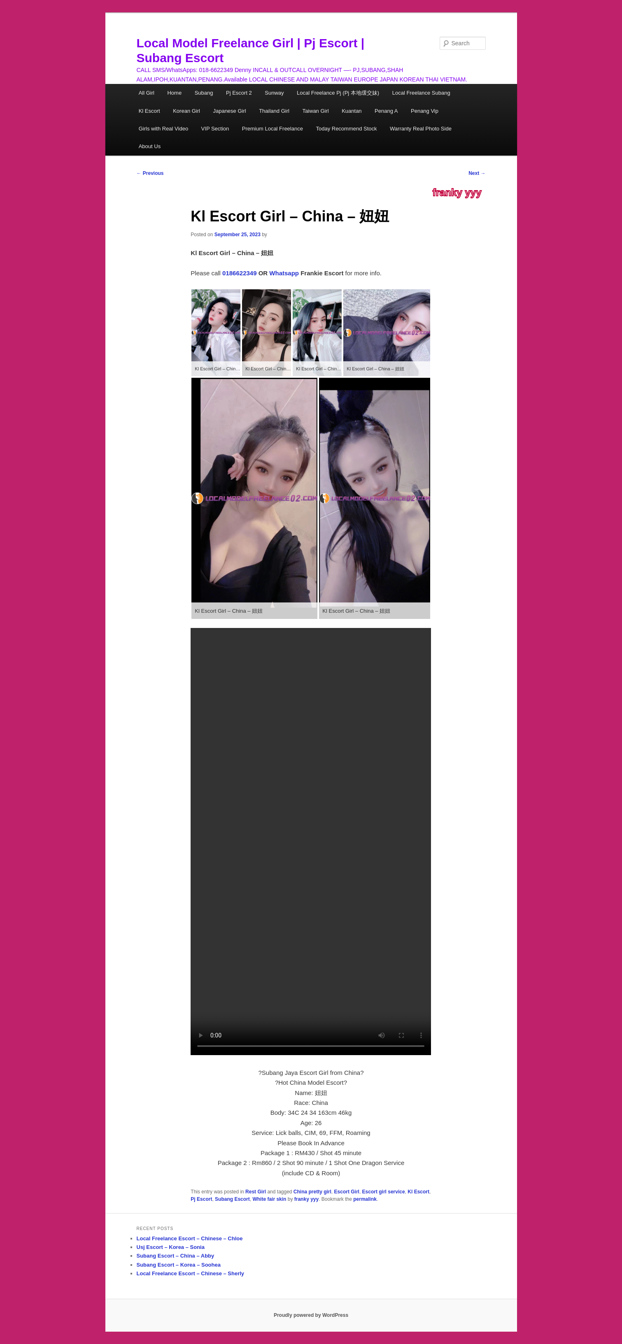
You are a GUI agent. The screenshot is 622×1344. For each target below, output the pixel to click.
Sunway (274, 93)
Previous (150, 173)
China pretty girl (312, 1192)
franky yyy (457, 192)
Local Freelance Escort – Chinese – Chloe (190, 1238)
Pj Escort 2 (239, 93)
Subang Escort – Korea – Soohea (179, 1265)
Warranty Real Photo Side (421, 129)
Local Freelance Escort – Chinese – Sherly (191, 1273)
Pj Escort (201, 1199)
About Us (150, 146)
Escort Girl (346, 1192)
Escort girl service (383, 1192)
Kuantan (351, 111)
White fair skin (269, 1199)
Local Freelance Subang (421, 93)
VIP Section (215, 129)
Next (476, 173)
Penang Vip (424, 111)
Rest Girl (255, 1192)
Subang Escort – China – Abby (175, 1256)
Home (174, 93)
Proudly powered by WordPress (311, 1315)
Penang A (386, 111)
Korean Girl (186, 111)
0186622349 (239, 273)
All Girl (146, 93)
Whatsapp (284, 273)
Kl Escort (149, 111)
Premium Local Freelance (272, 129)
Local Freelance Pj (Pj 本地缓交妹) (338, 93)
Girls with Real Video (163, 129)
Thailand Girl (274, 111)
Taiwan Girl (315, 111)
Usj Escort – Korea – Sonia (171, 1247)
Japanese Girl (229, 111)
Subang (204, 93)
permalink (365, 1199)
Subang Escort (232, 1199)
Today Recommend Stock (346, 129)
